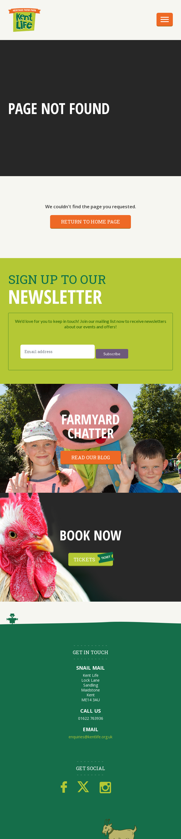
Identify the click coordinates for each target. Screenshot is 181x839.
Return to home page (90, 221)
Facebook (64, 787)
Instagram (105, 787)
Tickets (84, 559)
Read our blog (90, 457)
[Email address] (57, 352)
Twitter (83, 787)
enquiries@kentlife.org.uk (90, 736)
